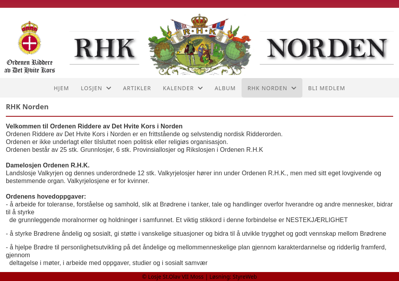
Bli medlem (326, 88)
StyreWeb (245, 276)
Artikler (137, 88)
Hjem (61, 88)
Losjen (96, 88)
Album (225, 88)
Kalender (183, 88)
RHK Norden (272, 88)
